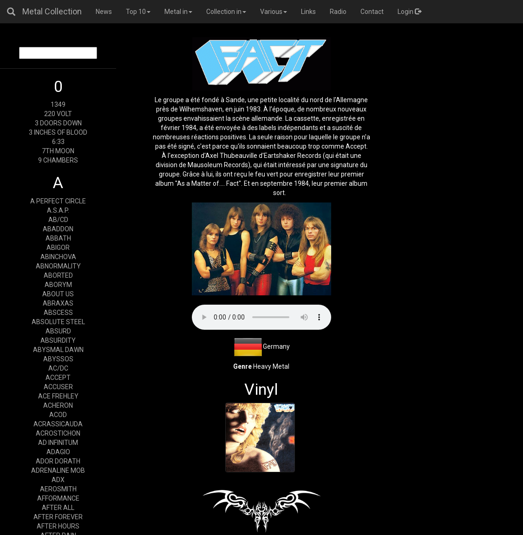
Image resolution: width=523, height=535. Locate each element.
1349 (58, 104)
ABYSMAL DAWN (58, 349)
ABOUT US (58, 294)
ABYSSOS (58, 359)
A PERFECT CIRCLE (58, 201)
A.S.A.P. (58, 210)
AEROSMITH (58, 489)
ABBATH (58, 238)
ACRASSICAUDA (58, 424)
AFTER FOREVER (58, 517)
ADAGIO (58, 452)
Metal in (178, 11)
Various (273, 11)
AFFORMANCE (58, 498)
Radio (338, 11)
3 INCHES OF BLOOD (58, 132)
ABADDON (58, 229)
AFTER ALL (58, 507)
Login (409, 11)
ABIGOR (58, 247)
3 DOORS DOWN (58, 123)
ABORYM (58, 284)
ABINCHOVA (58, 257)
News (104, 11)
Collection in (226, 11)
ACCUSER (58, 387)
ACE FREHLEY (58, 396)
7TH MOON (58, 151)
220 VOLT (58, 113)
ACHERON (58, 405)
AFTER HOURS (58, 526)
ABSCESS (58, 312)
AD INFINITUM (58, 442)
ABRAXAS (58, 303)
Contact (372, 11)
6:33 (58, 141)
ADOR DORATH (58, 461)
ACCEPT (58, 377)
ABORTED (58, 275)
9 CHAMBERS (58, 160)
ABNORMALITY (58, 266)
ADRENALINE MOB (58, 470)
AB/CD (58, 219)
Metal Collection (52, 11)
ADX (58, 479)
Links (308, 11)
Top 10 (138, 11)
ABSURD (58, 331)
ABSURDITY (58, 340)
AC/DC (58, 368)
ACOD (58, 414)
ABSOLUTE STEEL (58, 322)
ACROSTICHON (58, 433)
